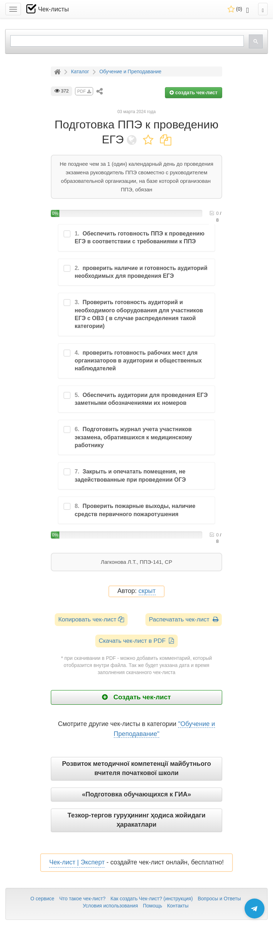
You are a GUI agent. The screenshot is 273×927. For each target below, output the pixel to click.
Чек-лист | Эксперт (77, 862)
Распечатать (183, 619)
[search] (126, 41)
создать (194, 92)
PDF (84, 91)
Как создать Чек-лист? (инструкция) (152, 898)
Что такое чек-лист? (82, 898)
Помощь (152, 906)
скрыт (147, 591)
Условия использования (110, 906)
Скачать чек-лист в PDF (137, 640)
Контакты (177, 906)
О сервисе (42, 898)
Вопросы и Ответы (219, 898)
